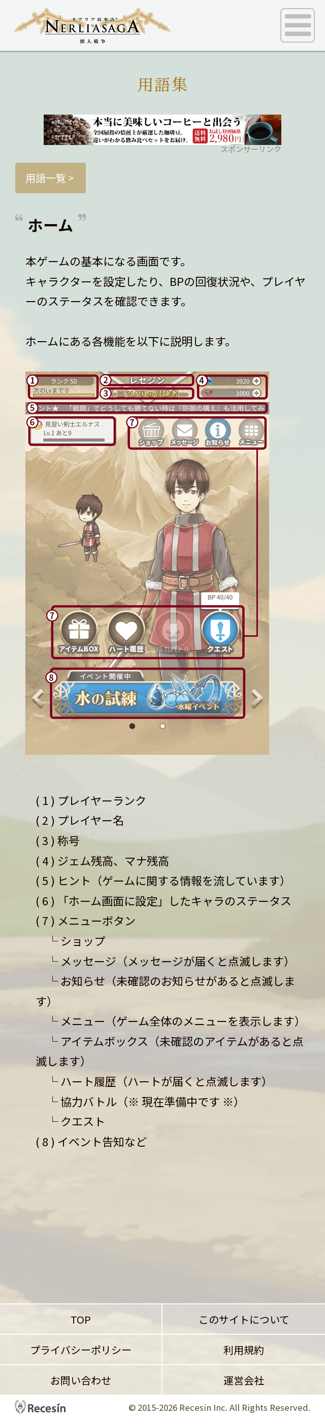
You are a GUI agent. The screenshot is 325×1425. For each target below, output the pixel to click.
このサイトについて (244, 1319)
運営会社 (243, 1380)
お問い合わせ (80, 1380)
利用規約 (243, 1349)
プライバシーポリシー (81, 1349)
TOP (81, 1319)
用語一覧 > (50, 177)
